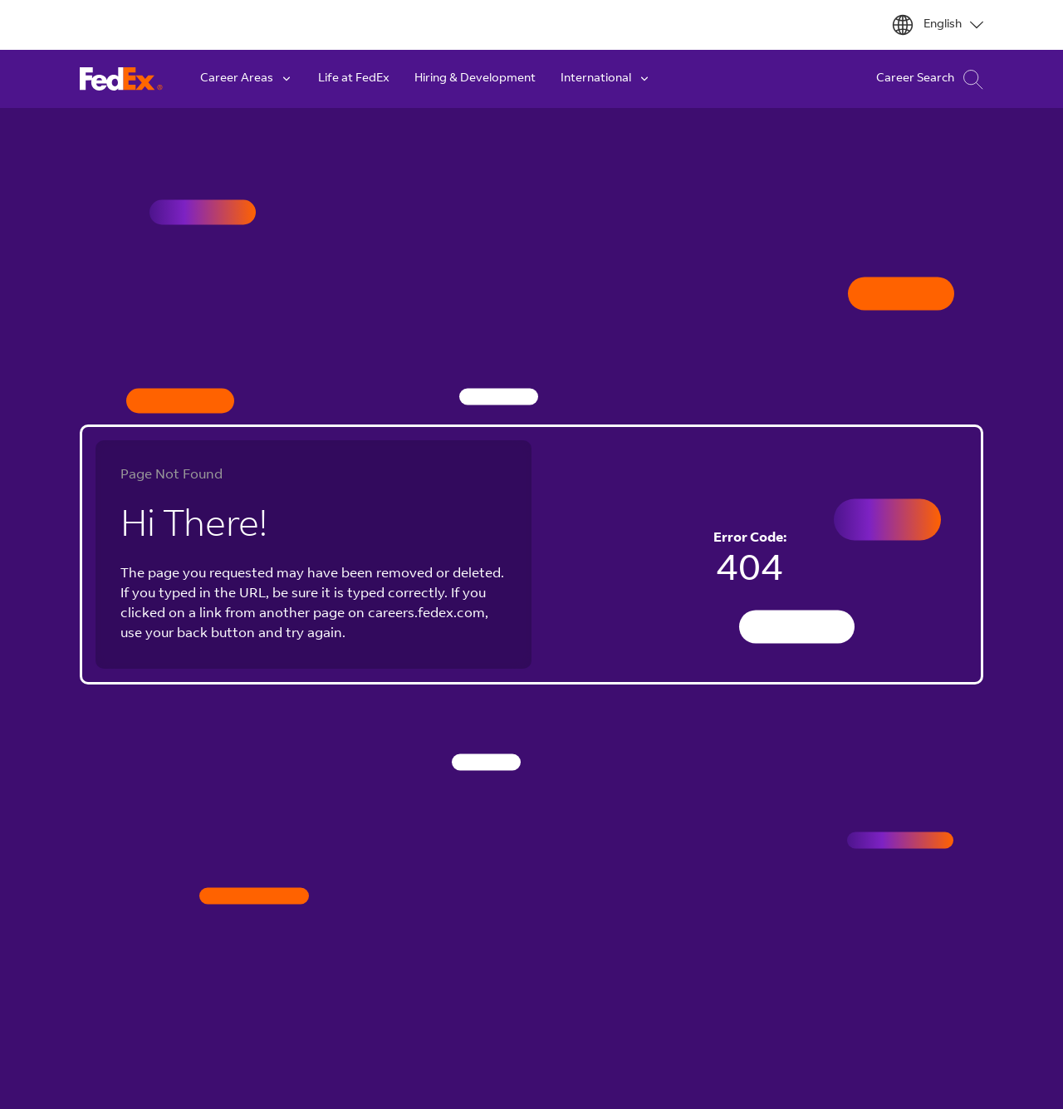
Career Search (929, 79)
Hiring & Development (475, 79)
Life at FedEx (353, 79)
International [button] (606, 79)
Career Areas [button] (246, 79)
